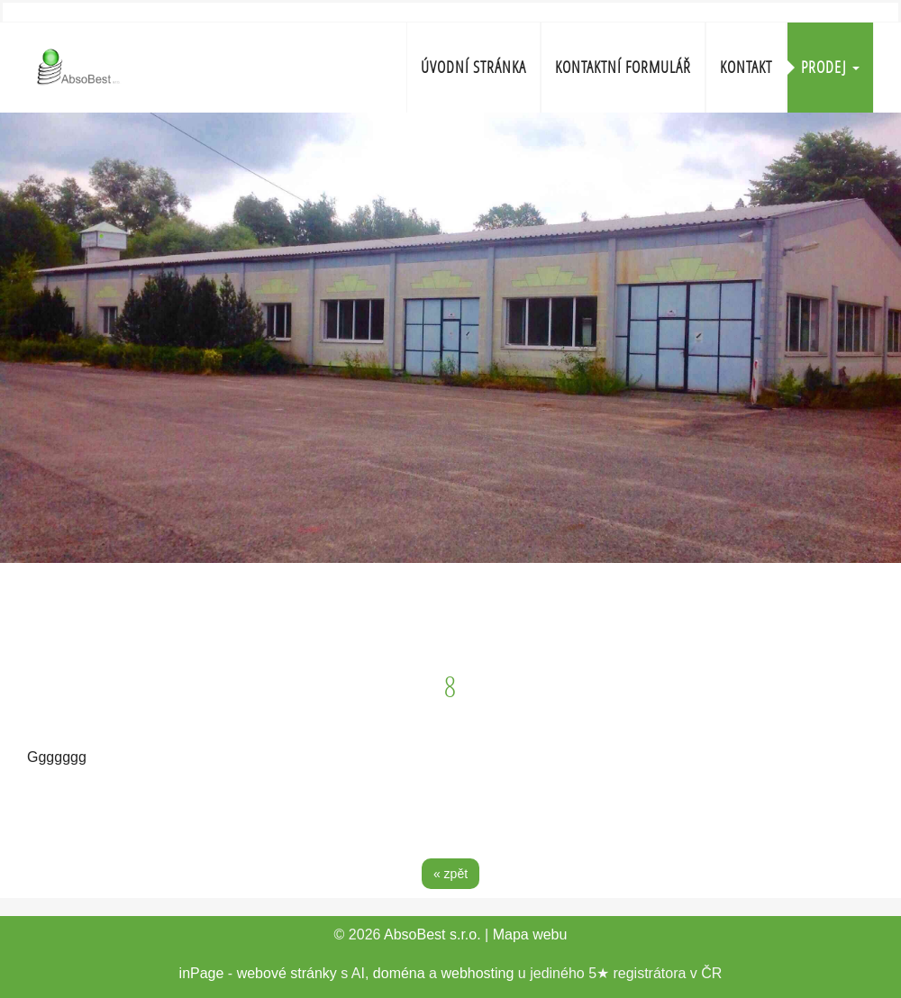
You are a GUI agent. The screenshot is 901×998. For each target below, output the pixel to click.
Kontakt (746, 67)
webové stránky (287, 973)
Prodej (830, 67)
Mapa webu (530, 934)
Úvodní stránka (473, 67)
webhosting (477, 973)
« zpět (450, 873)
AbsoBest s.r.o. (432, 934)
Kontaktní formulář (623, 67)
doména (399, 973)
